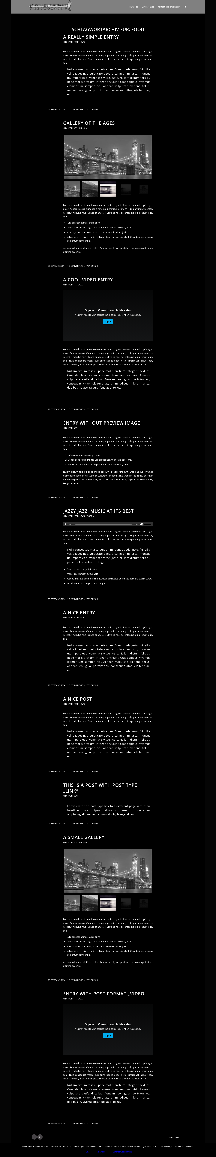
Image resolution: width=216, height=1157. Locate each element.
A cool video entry (88, 280)
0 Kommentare (76, 109)
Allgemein (68, 42)
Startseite (133, 6)
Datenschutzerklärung (122, 1152)
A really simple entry (91, 37)
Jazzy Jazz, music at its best (98, 511)
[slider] (103, 524)
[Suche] (185, 6)
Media (76, 42)
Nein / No (101, 1152)
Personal (83, 128)
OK (87, 1152)
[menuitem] (185, 6)
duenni (94, 109)
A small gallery (84, 837)
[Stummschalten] (141, 524)
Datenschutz (148, 6)
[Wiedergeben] (65, 524)
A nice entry (79, 613)
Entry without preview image (101, 423)
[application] (108, 524)
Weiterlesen (71, 100)
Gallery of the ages (89, 123)
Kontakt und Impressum (169, 6)
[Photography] (50, 6)
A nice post (77, 699)
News (82, 42)
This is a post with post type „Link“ (100, 788)
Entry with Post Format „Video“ (104, 994)
